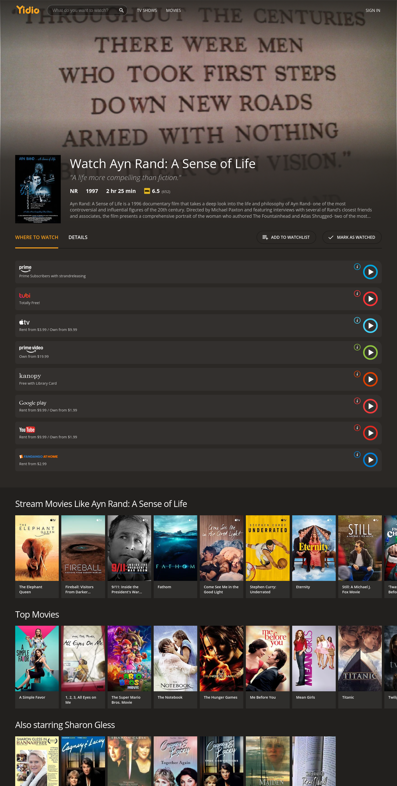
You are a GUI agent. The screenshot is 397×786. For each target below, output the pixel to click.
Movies (173, 10)
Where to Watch (36, 237)
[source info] (356, 266)
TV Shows (147, 10)
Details (77, 237)
